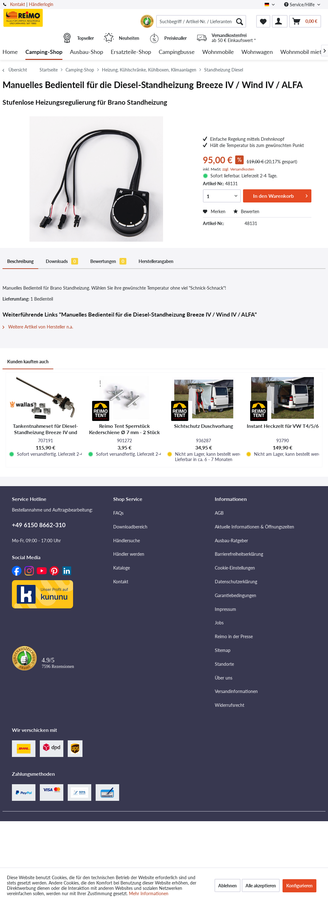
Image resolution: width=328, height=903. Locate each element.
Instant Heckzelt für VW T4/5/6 (283, 426)
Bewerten (246, 211)
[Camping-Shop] (43, 52)
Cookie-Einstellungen (235, 567)
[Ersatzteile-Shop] (131, 52)
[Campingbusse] (177, 52)
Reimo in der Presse (234, 636)
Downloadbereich (130, 526)
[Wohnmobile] (218, 52)
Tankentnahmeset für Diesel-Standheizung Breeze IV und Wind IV (45, 429)
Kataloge (121, 567)
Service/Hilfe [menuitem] (300, 4)
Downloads (62, 261)
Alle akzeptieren (261, 885)
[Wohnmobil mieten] (304, 52)
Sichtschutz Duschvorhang (203, 426)
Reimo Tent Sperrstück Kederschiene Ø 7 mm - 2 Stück (124, 429)
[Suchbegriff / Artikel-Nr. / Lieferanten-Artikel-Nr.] (201, 21)
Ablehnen (227, 885)
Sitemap (222, 650)
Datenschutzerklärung (236, 581)
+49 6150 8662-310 (39, 524)
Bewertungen (108, 261)
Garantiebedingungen (235, 595)
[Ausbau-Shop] (86, 52)
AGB (219, 513)
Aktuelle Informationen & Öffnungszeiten (254, 526)
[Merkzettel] (263, 21)
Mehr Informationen (148, 893)
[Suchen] (239, 21)
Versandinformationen (236, 691)
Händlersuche (126, 540)
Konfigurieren (299, 885)
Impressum (225, 609)
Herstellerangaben (156, 261)
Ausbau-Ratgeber (231, 540)
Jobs (219, 622)
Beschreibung (20, 261)
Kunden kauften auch (28, 361)
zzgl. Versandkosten (238, 169)
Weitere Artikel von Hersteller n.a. (38, 326)
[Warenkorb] (305, 21)
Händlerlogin (41, 4)
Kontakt (17, 4)
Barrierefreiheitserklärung (239, 554)
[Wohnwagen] (257, 52)
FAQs (118, 513)
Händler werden (128, 554)
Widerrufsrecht (229, 705)
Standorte (224, 664)
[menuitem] (201, 21)
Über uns (223, 677)
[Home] (10, 52)
